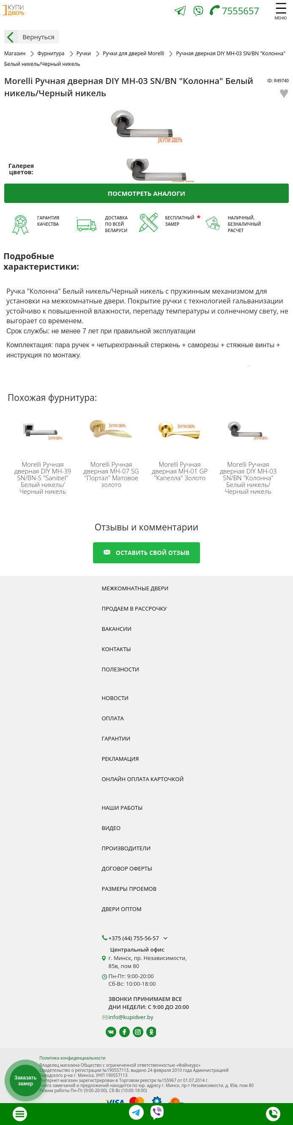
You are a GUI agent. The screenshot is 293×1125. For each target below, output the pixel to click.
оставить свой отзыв (146, 553)
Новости (115, 698)
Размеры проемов (129, 888)
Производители (126, 848)
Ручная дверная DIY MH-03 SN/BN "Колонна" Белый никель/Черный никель (248, 478)
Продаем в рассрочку (134, 608)
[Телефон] (236, 12)
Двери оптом (122, 909)
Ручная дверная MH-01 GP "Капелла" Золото (180, 471)
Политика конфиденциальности (72, 1057)
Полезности (120, 669)
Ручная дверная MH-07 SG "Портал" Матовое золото (111, 474)
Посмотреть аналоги (146, 193)
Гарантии (116, 738)
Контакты (116, 649)
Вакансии (116, 629)
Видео (111, 828)
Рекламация (120, 759)
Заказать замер (25, 1081)
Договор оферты (127, 868)
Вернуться (29, 36)
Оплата (113, 718)
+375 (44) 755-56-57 (139, 938)
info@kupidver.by (131, 1017)
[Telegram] (180, 11)
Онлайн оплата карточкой (143, 779)
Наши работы (122, 807)
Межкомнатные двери (135, 588)
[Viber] (198, 12)
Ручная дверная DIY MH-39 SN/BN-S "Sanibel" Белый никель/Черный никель (42, 478)
